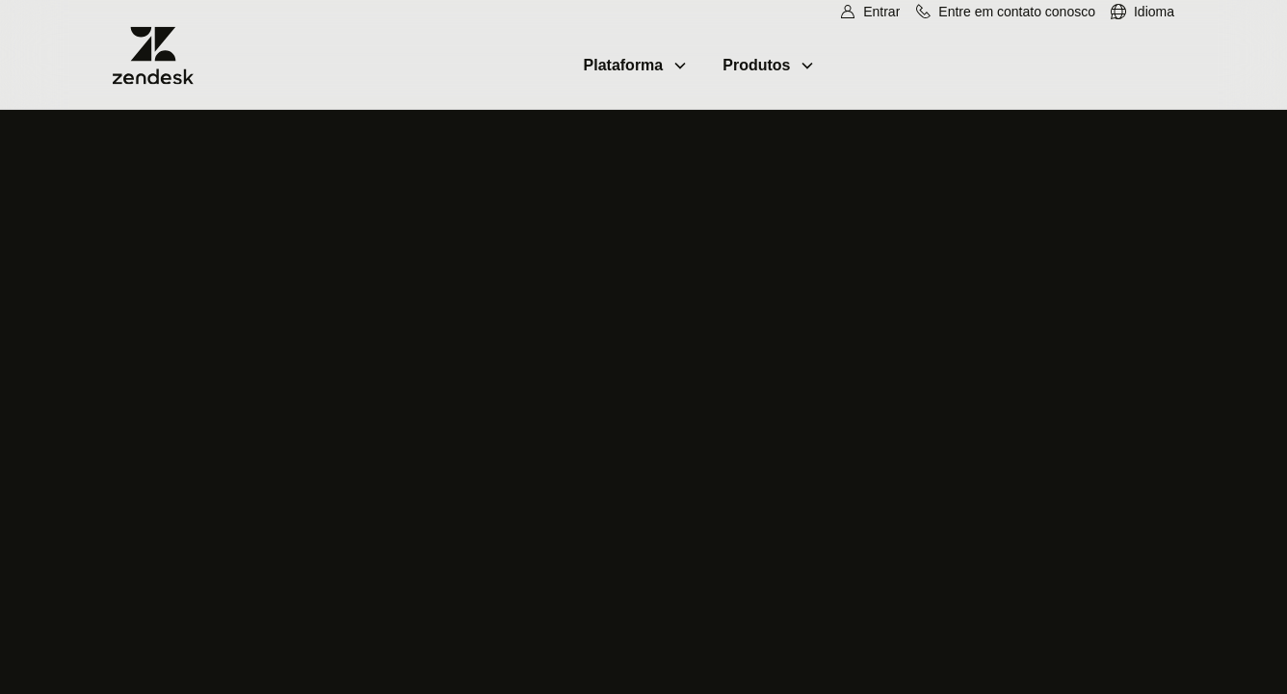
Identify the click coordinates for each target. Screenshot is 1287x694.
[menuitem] (1141, 12)
